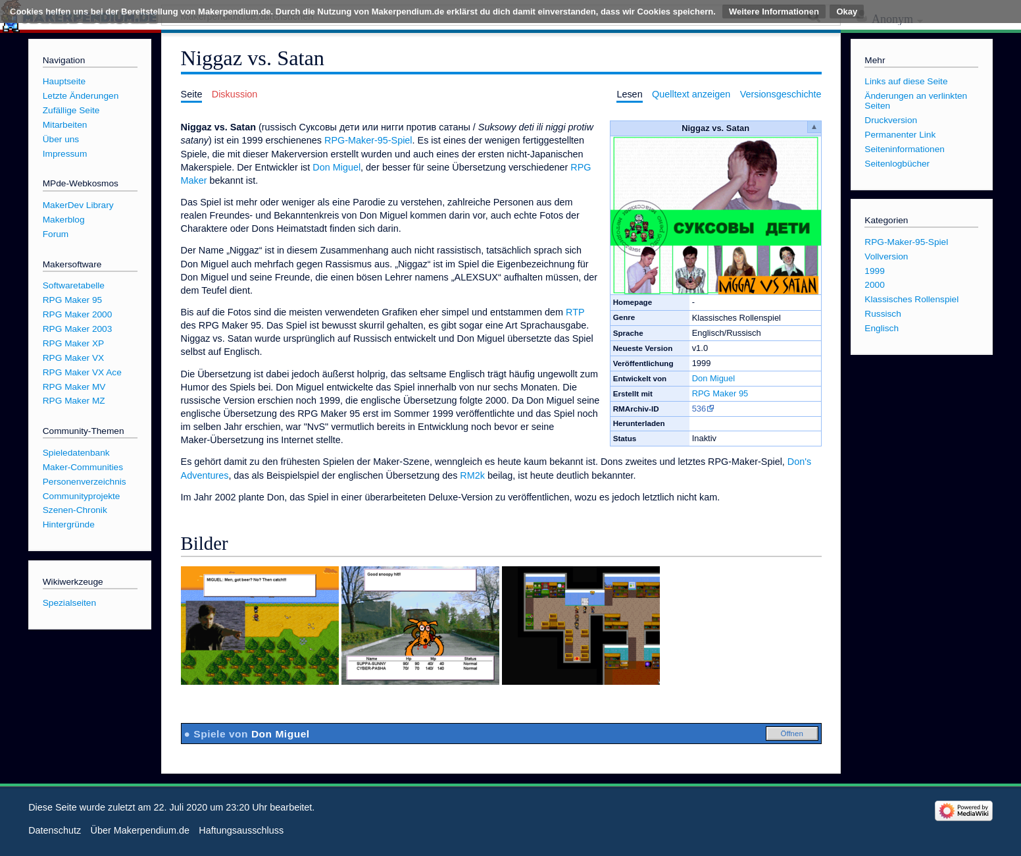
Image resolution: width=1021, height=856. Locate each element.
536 (699, 409)
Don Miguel (713, 378)
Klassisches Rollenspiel (911, 299)
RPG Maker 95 (720, 393)
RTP (575, 312)
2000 (874, 285)
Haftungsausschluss (241, 830)
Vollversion (886, 256)
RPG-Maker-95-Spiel (368, 140)
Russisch (882, 314)
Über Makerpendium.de (140, 830)
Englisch (881, 328)
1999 (874, 271)
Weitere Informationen (774, 11)
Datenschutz (54, 830)
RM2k (472, 475)
